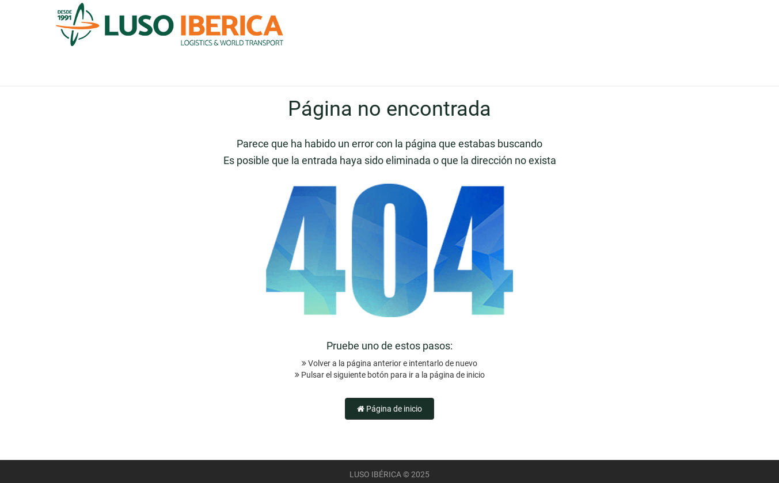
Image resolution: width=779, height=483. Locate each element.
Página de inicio (389, 408)
